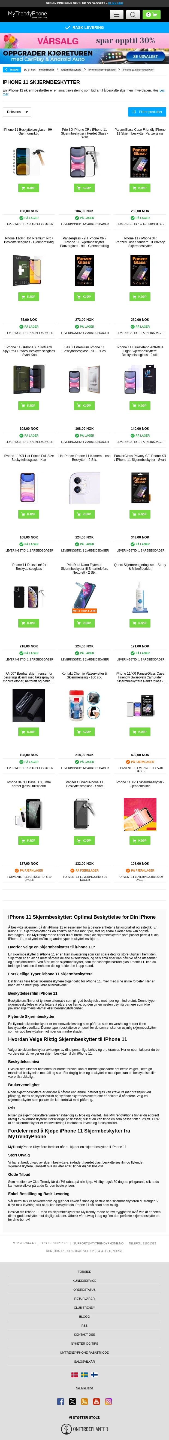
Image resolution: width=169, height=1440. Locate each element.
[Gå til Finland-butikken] (94, 1375)
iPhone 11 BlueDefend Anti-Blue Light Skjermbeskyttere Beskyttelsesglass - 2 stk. (140, 351)
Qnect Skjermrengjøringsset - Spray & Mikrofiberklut (140, 567)
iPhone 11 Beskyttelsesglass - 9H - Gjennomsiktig (29, 131)
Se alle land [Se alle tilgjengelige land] (84, 1388)
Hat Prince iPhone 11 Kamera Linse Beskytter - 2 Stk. (85, 458)
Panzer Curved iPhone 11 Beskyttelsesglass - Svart (84, 784)
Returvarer (84, 1298)
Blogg (84, 1316)
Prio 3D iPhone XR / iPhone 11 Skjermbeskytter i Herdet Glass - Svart (84, 133)
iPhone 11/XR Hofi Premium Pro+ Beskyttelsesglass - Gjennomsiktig (29, 240)
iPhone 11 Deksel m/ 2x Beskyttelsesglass (29, 567)
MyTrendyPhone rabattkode (84, 1352)
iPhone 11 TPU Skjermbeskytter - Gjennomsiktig (140, 784)
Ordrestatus (84, 1289)
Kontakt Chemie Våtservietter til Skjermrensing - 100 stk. (84, 675)
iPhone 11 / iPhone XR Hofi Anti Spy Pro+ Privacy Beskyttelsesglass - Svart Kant (29, 351)
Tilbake (14, 69)
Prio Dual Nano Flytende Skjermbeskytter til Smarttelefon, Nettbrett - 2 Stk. (84, 568)
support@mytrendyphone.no (98, 1243)
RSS (85, 1325)
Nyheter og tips (84, 1343)
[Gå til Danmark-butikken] (74, 1375)
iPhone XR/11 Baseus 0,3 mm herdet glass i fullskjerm (29, 784)
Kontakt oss (84, 1334)
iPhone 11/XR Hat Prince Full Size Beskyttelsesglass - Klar (29, 458)
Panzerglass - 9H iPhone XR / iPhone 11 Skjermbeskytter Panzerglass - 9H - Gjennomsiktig (84, 242)
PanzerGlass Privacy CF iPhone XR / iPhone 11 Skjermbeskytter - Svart (140, 458)
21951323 (149, 1243)
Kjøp (31, 731)
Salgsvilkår (84, 1361)
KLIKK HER (115, 3)
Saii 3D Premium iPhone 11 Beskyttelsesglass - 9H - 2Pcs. (84, 349)
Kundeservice (84, 1280)
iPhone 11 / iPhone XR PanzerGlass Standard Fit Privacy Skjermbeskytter (140, 242)
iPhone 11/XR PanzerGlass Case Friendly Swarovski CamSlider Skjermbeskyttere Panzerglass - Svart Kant (140, 677)
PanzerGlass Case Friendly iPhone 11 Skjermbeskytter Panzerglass (140, 131)
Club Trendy (84, 1307)
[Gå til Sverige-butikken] (84, 1375)
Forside (84, 1271)
